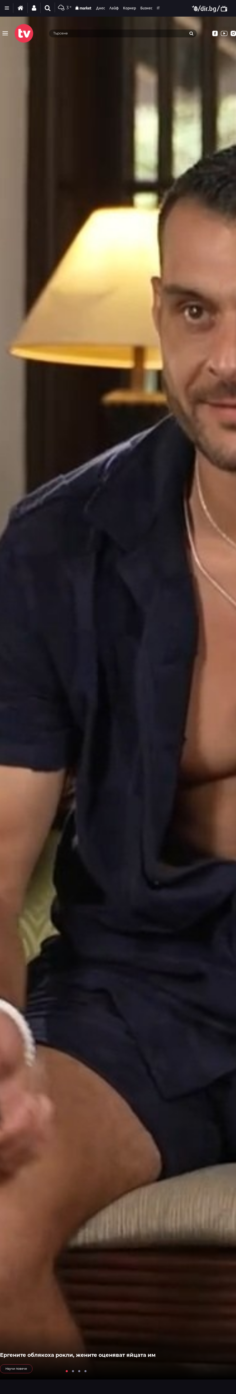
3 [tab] (79, 1371)
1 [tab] (67, 1371)
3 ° (64, 8)
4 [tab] (85, 1371)
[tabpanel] (118, 698)
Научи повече (16, 1369)
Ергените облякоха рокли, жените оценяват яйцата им (78, 1355)
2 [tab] (73, 1371)
